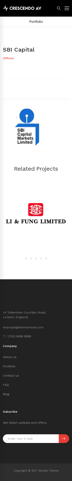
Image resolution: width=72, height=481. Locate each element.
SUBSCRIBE (63, 439)
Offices (8, 58)
